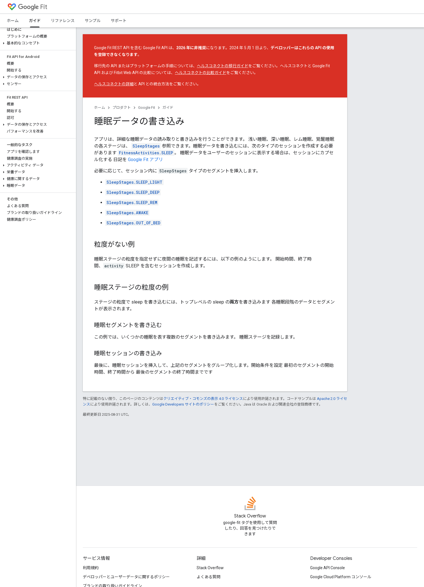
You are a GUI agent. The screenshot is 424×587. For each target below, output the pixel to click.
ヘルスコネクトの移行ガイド (222, 66)
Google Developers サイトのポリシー (183, 404)
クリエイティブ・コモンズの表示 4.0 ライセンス (203, 399)
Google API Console (327, 568)
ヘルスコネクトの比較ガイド (200, 72)
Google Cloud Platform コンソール (340, 577)
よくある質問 (208, 577)
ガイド (167, 107)
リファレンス (63, 20)
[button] (37, 43)
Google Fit (146, 107)
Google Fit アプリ (145, 159)
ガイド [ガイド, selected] (35, 20)
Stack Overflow (210, 568)
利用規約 (91, 568)
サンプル (93, 20)
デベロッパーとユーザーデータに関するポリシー (126, 577)
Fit (32, 7)
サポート (119, 20)
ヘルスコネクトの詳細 (114, 84)
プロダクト (121, 107)
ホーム (13, 20)
